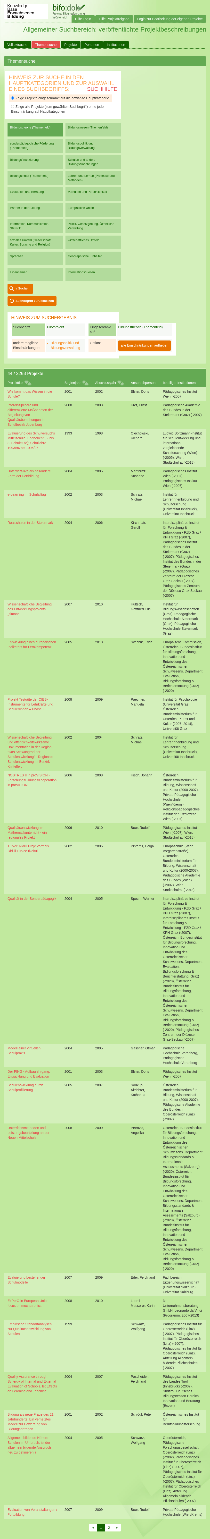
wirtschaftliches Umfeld (83, 240)
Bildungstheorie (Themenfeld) (30, 127)
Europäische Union (81, 208)
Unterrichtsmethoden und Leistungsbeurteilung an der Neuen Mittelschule (28, 1132)
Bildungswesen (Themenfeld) (88, 127)
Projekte (70, 45)
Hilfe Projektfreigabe (114, 19)
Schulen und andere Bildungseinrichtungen (83, 162)
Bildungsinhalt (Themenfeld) (29, 176)
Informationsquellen (81, 272)
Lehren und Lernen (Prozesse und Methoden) (91, 178)
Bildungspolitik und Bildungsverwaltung (81, 146)
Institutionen (116, 45)
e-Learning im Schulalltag (27, 494)
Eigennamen (18, 272)
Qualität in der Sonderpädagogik (32, 899)
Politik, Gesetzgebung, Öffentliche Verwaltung (91, 226)
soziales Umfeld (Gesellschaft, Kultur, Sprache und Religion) (30, 242)
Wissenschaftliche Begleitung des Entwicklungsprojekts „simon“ (30, 609)
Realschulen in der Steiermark (30, 523)
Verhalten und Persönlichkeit (87, 192)
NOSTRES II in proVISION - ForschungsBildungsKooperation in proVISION (32, 780)
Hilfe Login (83, 19)
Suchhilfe (102, 89)
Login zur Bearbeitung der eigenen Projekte (170, 19)
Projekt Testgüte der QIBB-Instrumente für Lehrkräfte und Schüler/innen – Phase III (30, 704)
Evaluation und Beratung (27, 192)
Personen (92, 45)
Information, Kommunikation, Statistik (29, 226)
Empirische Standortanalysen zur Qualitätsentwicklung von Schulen (30, 1329)
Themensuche (46, 45)
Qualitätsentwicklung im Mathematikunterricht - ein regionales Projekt (27, 832)
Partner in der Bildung (25, 208)
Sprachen (16, 256)
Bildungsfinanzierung (24, 160)
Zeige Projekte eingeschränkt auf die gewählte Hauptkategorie (60, 98)
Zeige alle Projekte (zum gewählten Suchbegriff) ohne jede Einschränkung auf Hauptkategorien (57, 109)
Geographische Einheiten (85, 256)
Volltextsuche (17, 45)
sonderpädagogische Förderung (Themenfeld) (32, 146)
